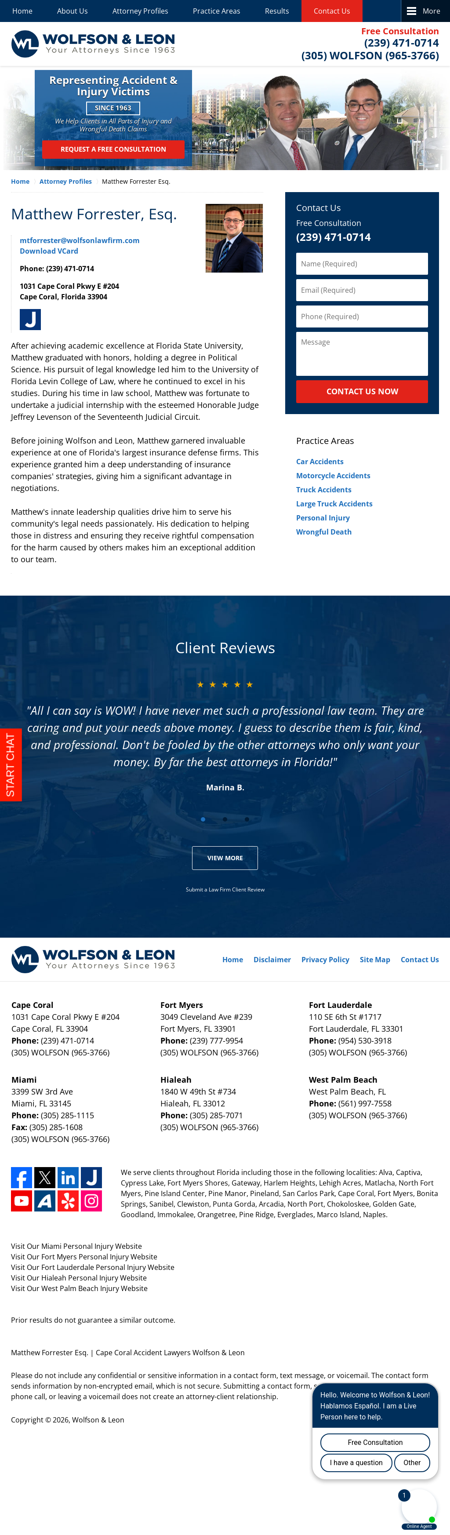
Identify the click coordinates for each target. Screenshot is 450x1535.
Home (22, 11)
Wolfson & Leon (98, 1420)
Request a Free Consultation (113, 149)
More (431, 11)
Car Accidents (320, 461)
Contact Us (332, 11)
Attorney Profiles (140, 11)
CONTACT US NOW (362, 391)
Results (277, 11)
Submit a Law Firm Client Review (225, 889)
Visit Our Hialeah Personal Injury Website (79, 1278)
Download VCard (49, 251)
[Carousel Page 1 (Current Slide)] (203, 819)
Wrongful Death (324, 532)
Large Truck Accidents (334, 504)
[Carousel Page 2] (225, 819)
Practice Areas (216, 11)
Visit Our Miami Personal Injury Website (76, 1246)
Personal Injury (323, 518)
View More (225, 858)
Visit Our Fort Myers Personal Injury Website (84, 1257)
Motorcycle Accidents (333, 475)
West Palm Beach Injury (81, 1288)
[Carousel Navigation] (225, 818)
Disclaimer (272, 959)
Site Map (375, 959)
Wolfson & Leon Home (92, 44)
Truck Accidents (324, 490)
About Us (72, 11)
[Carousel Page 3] (247, 819)
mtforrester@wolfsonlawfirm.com (80, 240)
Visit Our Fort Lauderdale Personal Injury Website (92, 1267)
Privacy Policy (325, 959)
